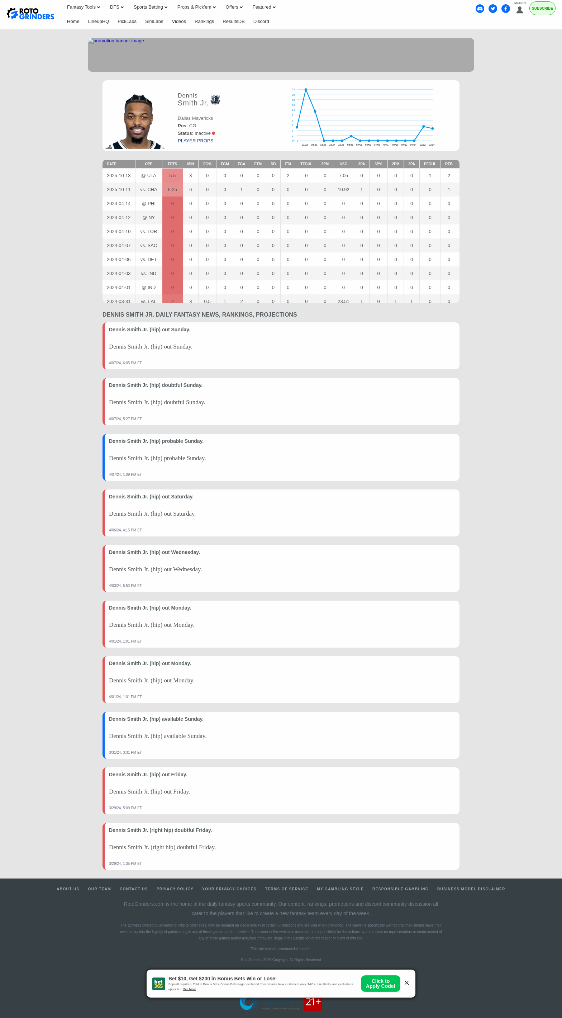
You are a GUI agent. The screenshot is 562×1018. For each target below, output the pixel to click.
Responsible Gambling (400, 889)
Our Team (99, 889)
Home (73, 21)
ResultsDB (233, 21)
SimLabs (154, 21)
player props (195, 140)
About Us (68, 889)
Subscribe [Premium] (542, 8)
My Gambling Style (340, 889)
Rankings (204, 21)
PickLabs (127, 21)
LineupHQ (98, 21)
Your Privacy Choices (229, 889)
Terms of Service (287, 889)
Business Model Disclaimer (471, 889)
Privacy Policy (175, 889)
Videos (179, 21)
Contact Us (134, 889)
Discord (261, 21)
